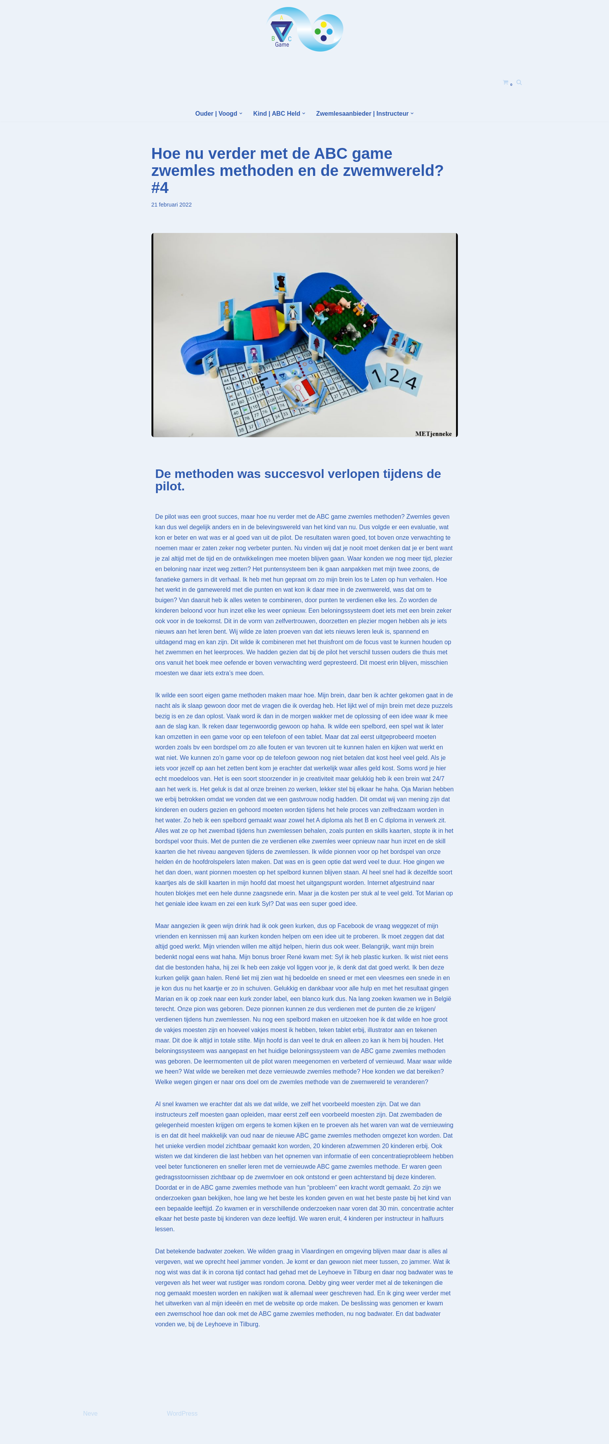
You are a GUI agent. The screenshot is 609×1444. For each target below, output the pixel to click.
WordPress (182, 1434)
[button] (240, 113)
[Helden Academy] (304, 29)
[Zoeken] (519, 82)
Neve (90, 1434)
